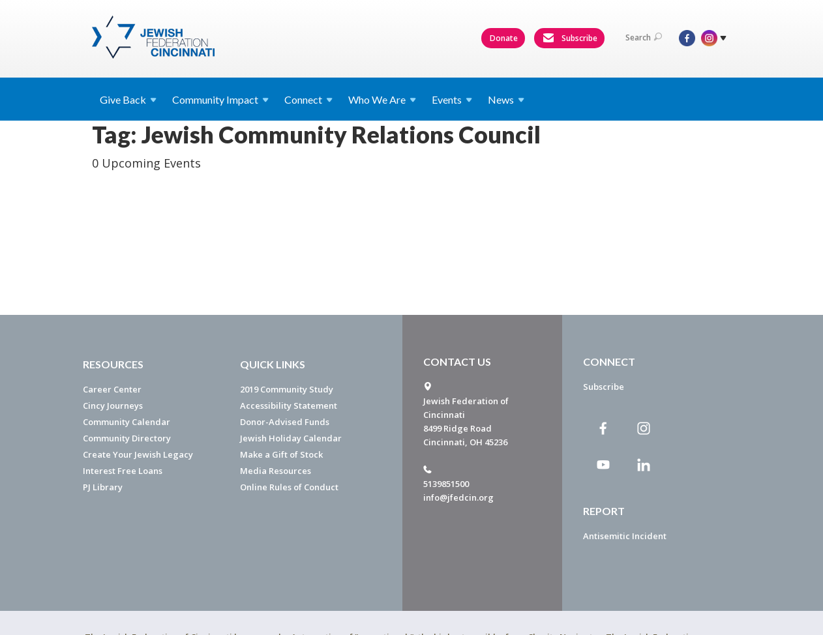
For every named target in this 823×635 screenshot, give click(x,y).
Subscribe (570, 38)
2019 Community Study (286, 389)
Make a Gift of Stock (281, 454)
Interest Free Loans (122, 471)
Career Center (112, 389)
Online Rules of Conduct (289, 487)
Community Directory (127, 438)
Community (220, 99)
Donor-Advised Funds (284, 422)
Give (128, 99)
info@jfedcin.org (458, 497)
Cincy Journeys (113, 405)
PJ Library (103, 487)
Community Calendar (126, 422)
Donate (504, 38)
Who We (382, 99)
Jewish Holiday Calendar (291, 438)
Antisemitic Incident (624, 536)
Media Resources (275, 471)
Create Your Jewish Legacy (138, 454)
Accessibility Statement (288, 405)
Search (643, 37)
